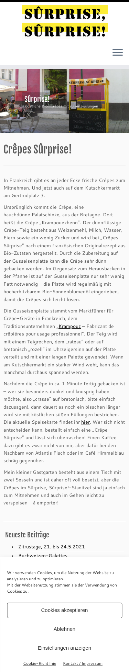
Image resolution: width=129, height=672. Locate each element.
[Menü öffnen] (117, 53)
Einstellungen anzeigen (64, 648)
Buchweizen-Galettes (42, 555)
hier (85, 422)
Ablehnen (64, 629)
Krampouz (69, 326)
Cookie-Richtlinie (39, 663)
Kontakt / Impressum (83, 663)
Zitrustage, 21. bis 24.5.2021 (51, 546)
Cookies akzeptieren (64, 610)
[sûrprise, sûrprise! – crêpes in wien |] (64, 22)
